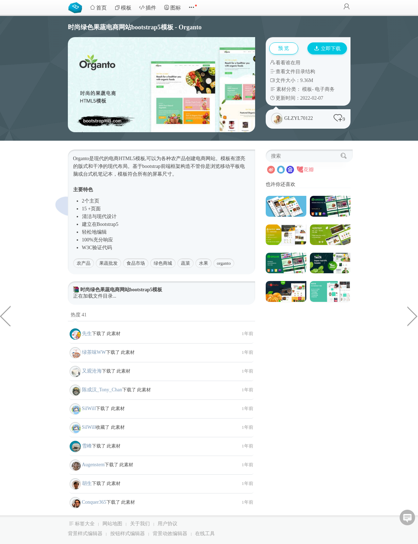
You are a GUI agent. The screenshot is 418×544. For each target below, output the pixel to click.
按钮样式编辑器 (127, 533)
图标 (172, 8)
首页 (98, 8)
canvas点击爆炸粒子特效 (412, 315)
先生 (87, 333)
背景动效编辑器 (170, 533)
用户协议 (167, 523)
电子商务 (325, 89)
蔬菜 (185, 263)
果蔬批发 (108, 263)
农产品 (83, 263)
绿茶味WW (94, 352)
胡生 (87, 483)
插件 (147, 8)
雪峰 (87, 446)
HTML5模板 (132, 158)
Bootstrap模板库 (77, 7)
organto (224, 263)
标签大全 (85, 523)
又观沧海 (92, 371)
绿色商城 (163, 263)
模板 (122, 8)
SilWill (89, 408)
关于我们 (140, 523)
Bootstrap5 (107, 224)
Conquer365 (94, 502)
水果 (203, 263)
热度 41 (79, 314)
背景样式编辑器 (85, 533)
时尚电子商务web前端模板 (5, 315)
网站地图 (112, 523)
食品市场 (135, 263)
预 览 (283, 48)
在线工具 (205, 533)
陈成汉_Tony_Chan (102, 389)
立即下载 (327, 48)
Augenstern (93, 464)
